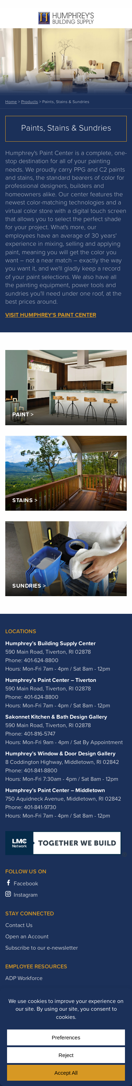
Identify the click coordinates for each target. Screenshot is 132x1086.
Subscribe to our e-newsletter (41, 947)
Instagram (26, 894)
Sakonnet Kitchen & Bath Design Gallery (56, 716)
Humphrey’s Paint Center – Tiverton (50, 680)
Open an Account (27, 936)
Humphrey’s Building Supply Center (50, 643)
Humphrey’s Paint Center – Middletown (55, 790)
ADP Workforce (24, 978)
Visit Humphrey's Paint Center (50, 314)
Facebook (26, 883)
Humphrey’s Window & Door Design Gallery (60, 753)
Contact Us (18, 925)
